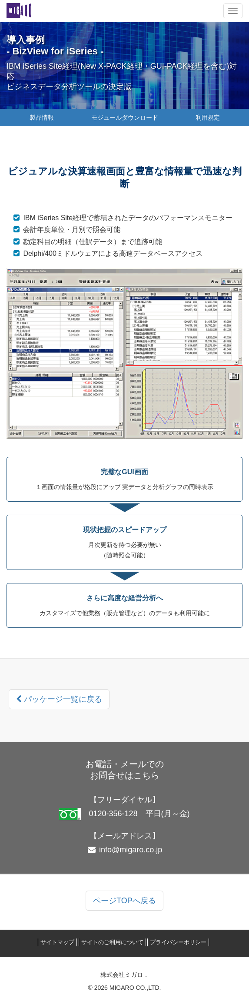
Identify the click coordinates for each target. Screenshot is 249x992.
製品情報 (42, 117)
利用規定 (208, 117)
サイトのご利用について (112, 942)
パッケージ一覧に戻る (59, 699)
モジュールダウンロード (124, 117)
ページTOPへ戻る (124, 900)
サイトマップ (57, 942)
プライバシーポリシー (178, 942)
